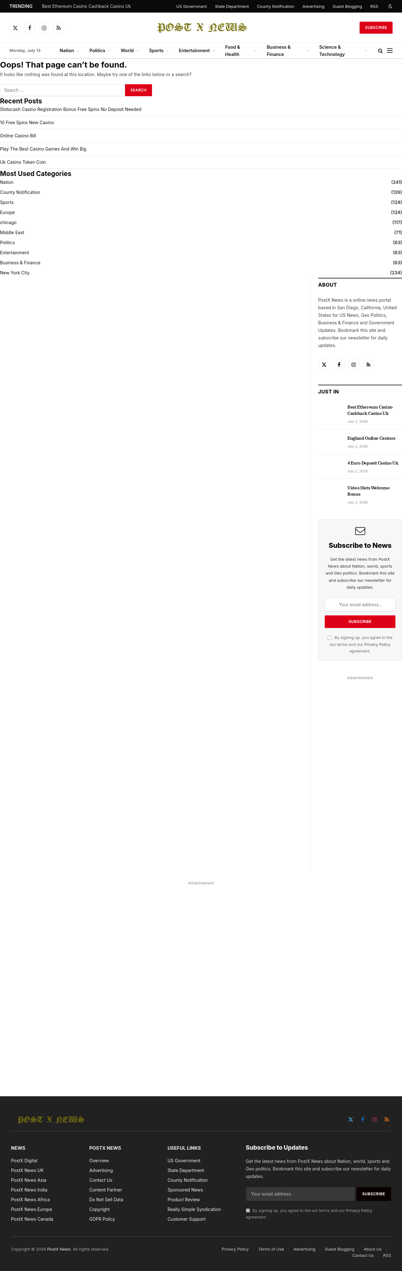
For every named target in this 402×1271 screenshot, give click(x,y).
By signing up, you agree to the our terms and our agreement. (360, 644)
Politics (98, 50)
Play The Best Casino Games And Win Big (43, 148)
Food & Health (232, 50)
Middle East (12, 232)
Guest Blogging (347, 6)
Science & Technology (332, 50)
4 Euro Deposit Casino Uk (373, 463)
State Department (232, 6)
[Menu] (390, 51)
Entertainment (194, 50)
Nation (67, 50)
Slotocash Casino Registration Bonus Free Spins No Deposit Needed (70, 109)
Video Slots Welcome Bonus (368, 491)
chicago (8, 222)
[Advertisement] (360, 776)
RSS (374, 6)
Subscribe (376, 27)
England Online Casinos (371, 438)
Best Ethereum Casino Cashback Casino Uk (86, 6)
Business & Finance (279, 50)
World (127, 50)
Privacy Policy (377, 644)
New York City (15, 272)
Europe (7, 212)
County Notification (275, 6)
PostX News (58, 1249)
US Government (191, 6)
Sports (156, 50)
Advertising (313, 6)
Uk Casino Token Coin (23, 162)
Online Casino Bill (18, 135)
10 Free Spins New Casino (27, 122)
